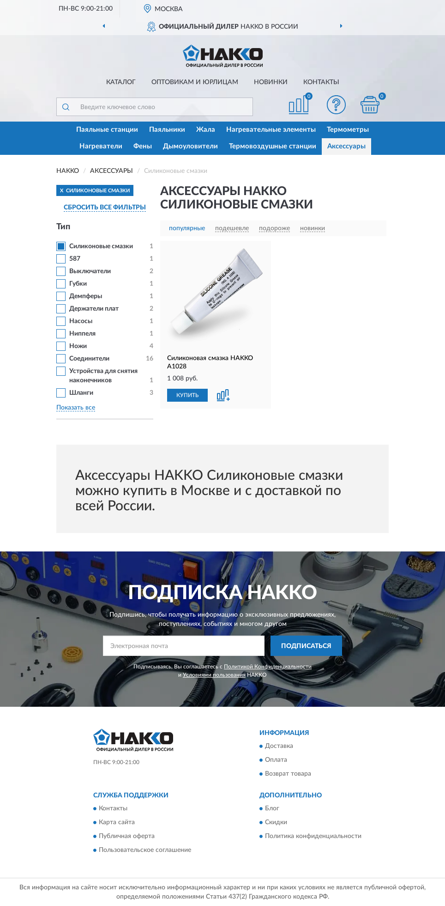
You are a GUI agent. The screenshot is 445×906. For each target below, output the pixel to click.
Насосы (80, 321)
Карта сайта (117, 823)
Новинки (271, 82)
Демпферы (85, 296)
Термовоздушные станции (272, 146)
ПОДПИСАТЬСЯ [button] (306, 646)
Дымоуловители (190, 146)
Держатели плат (94, 309)
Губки (78, 284)
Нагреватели (100, 146)
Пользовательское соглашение (145, 850)
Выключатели (90, 271)
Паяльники (167, 129)
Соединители (89, 358)
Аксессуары (346, 146)
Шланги (81, 393)
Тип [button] (63, 227)
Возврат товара (288, 774)
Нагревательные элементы (271, 129)
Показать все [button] (75, 407)
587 (74, 259)
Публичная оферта (127, 836)
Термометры (348, 129)
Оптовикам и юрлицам (194, 82)
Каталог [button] (121, 82)
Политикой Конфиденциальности (268, 666)
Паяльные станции (107, 129)
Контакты (321, 82)
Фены (142, 146)
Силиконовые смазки (101, 246)
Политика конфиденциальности (313, 836)
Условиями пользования (214, 675)
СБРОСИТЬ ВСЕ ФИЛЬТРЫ (105, 207)
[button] (336, 104)
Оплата (276, 760)
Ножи (78, 346)
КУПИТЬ (187, 395)
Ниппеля (82, 334)
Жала (205, 129)
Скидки (276, 823)
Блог (272, 809)
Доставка (279, 746)
